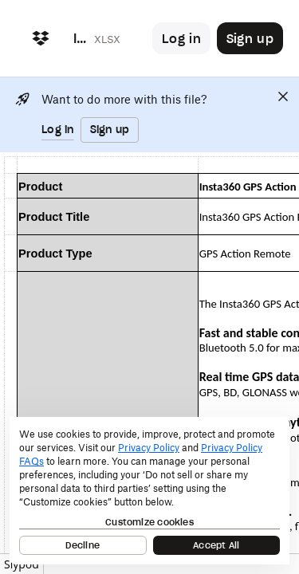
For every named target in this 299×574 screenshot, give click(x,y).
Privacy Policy (148, 448)
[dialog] (149, 490)
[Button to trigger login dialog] (181, 38)
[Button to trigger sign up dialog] (250, 38)
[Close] (283, 96)
